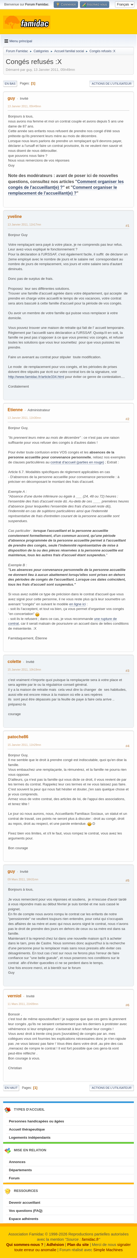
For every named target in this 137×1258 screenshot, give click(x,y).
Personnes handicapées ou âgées (36, 1121)
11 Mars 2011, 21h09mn (23, 1003)
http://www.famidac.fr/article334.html (36, 377)
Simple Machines (108, 1250)
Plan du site (78, 1245)
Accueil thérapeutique (27, 1129)
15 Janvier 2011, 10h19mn (24, 669)
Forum (14, 1178)
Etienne (15, 410)
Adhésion (55, 1245)
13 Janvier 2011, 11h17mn (24, 224)
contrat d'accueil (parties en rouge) (77, 462)
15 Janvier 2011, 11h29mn (24, 744)
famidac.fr (90, 1239)
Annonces (17, 1162)
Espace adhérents (23, 1219)
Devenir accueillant (24, 1203)
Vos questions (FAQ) (25, 1211)
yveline (15, 216)
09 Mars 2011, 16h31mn (23, 879)
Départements (20, 1170)
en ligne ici (77, 604)
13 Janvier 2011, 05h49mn (24, 106)
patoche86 (18, 737)
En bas (10, 83)
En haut (11, 1087)
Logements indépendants (30, 1137)
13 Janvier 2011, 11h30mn (24, 417)
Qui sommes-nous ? (24, 1245)
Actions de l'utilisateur (111, 83)
